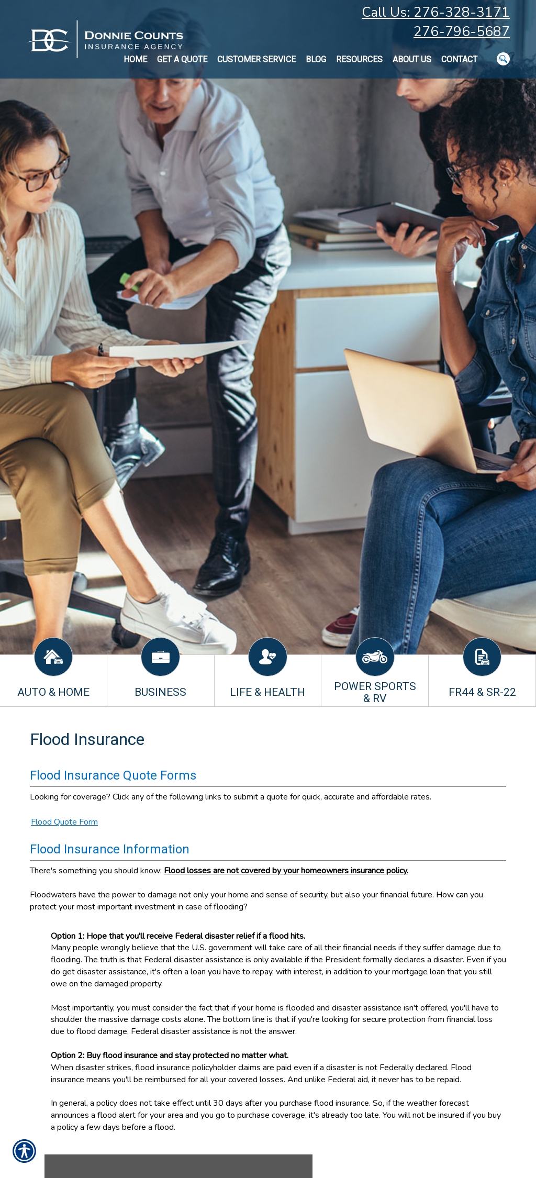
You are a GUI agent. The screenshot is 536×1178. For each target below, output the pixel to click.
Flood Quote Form (64, 822)
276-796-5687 (462, 32)
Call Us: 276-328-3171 (436, 12)
